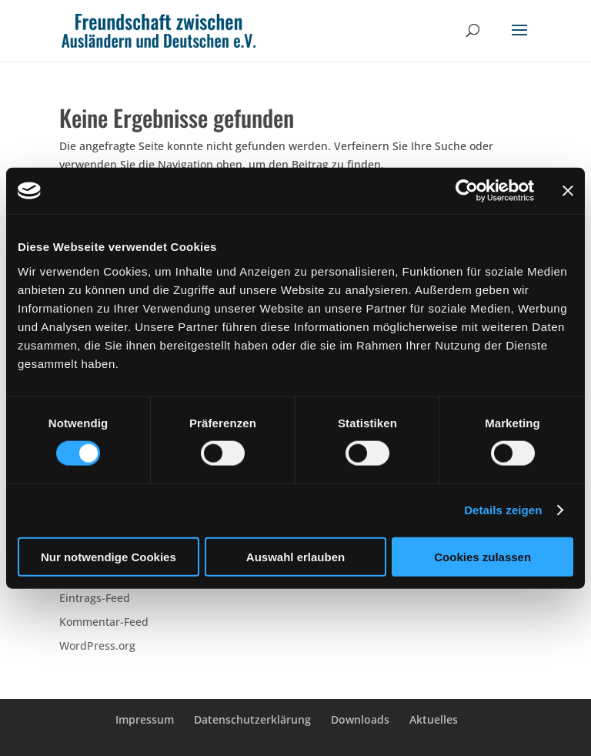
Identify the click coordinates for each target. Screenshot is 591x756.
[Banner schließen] (568, 191)
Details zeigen (503, 510)
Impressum (144, 719)
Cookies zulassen (482, 556)
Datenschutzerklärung (252, 719)
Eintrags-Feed (94, 597)
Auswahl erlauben (295, 556)
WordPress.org (97, 645)
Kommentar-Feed (104, 621)
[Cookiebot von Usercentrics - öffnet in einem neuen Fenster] (466, 190)
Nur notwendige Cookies (108, 556)
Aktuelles (433, 719)
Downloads (360, 719)
